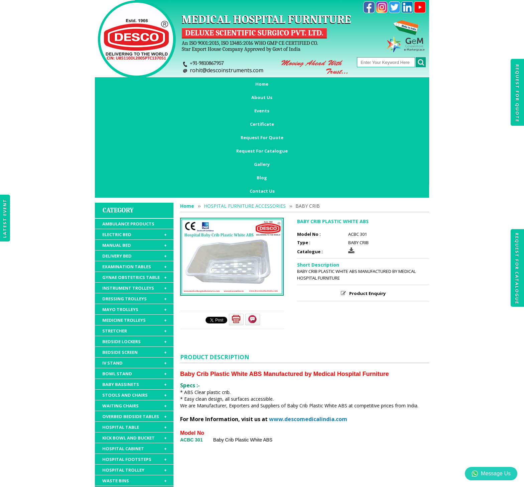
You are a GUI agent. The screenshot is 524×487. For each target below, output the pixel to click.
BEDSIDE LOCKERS (134, 248)
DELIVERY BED (134, 162)
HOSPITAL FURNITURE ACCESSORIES (134, 411)
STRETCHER (134, 237)
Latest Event (5, 218)
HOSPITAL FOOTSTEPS (134, 365)
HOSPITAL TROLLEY (134, 376)
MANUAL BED (134, 151)
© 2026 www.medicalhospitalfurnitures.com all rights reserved (163, 479)
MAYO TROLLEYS (134, 215)
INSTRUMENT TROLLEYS (134, 194)
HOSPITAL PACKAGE (134, 425)
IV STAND (134, 269)
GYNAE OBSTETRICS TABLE (134, 183)
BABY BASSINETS (134, 290)
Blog (402, 84)
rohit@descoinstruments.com (226, 70)
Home (122, 84)
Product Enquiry (367, 200)
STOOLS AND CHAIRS (134, 301)
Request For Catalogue (517, 268)
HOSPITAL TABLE (134, 333)
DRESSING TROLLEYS (134, 205)
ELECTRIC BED (134, 140)
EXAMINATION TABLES (134, 173)
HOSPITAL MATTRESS (134, 397)
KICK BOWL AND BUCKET (134, 344)
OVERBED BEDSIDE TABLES (134, 322)
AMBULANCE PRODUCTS (128, 130)
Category (118, 116)
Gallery (375, 84)
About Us (153, 84)
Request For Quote (517, 93)
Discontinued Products (358, 448)
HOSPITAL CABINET (134, 355)
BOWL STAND (134, 280)
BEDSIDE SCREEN (134, 258)
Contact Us (262, 97)
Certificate (219, 84)
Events (185, 84)
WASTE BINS (134, 387)
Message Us (491, 473)
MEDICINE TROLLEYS (134, 226)
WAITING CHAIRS (134, 312)
